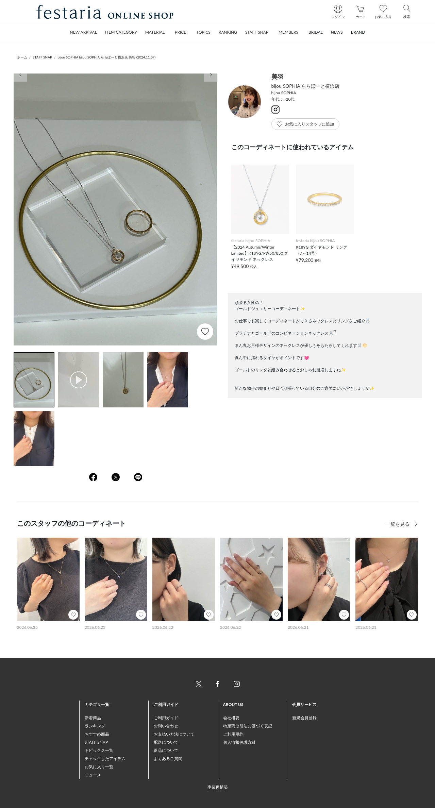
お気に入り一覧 (99, 766)
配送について (166, 742)
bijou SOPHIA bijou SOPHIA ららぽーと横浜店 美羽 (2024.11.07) (106, 57)
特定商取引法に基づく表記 (247, 725)
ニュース (93, 774)
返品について (166, 750)
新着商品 (93, 717)
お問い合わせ (166, 725)
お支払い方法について (174, 734)
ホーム (22, 57)
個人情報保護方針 (239, 742)
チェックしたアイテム (105, 758)
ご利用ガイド (166, 717)
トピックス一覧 (99, 750)
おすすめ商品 (97, 734)
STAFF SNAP (42, 57)
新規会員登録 (304, 717)
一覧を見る (398, 524)
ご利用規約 (233, 734)
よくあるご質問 (168, 758)
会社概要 (231, 717)
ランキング (95, 725)
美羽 (277, 76)
